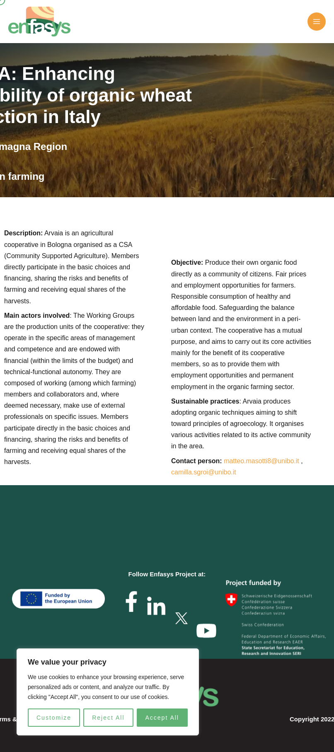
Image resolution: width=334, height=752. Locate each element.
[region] (108, 691)
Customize (53, 717)
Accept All (162, 717)
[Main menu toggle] (316, 21)
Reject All (108, 717)
